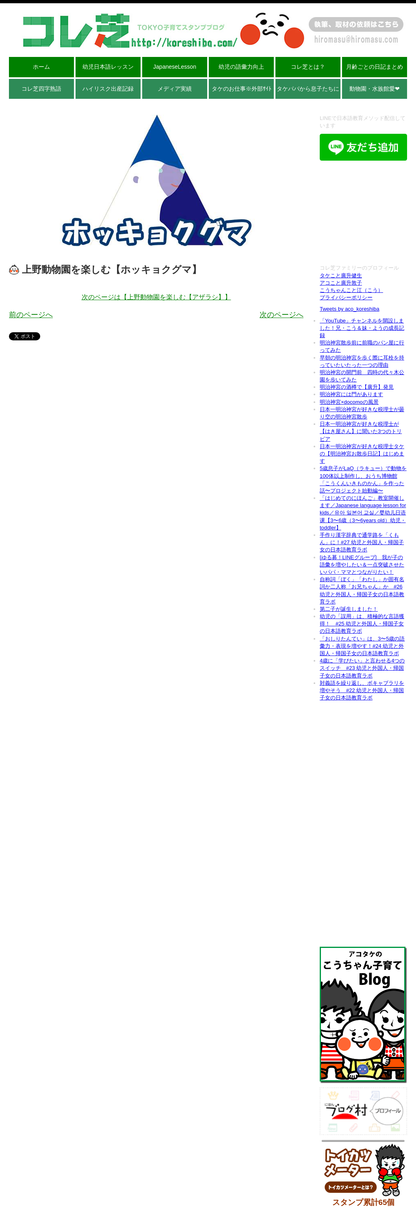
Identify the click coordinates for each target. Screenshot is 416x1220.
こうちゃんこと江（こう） (351, 290)
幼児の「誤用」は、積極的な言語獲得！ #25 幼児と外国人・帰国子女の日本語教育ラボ (362, 623)
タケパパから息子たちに (308, 88)
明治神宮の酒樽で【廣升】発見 (357, 387)
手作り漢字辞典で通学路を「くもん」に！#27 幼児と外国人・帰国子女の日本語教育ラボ (362, 542)
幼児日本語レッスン (108, 66)
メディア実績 (175, 88)
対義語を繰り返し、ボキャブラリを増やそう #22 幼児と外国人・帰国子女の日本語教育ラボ (362, 690)
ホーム (41, 66)
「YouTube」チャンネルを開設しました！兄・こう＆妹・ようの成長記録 (362, 328)
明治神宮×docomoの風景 (349, 402)
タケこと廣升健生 (341, 275)
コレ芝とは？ (308, 66)
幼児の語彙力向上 (241, 66)
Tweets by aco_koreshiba (349, 309)
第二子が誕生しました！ (349, 609)
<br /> (363, 213)
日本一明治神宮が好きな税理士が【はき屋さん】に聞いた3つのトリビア (361, 431)
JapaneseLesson (174, 66)
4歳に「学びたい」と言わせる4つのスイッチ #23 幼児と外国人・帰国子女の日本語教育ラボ (362, 668)
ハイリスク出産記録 (108, 88)
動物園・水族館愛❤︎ (374, 88)
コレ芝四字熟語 (41, 88)
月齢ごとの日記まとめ (374, 66)
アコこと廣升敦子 (341, 283)
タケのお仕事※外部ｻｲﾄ (241, 88)
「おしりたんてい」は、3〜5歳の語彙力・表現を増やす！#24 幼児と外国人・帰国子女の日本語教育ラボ (362, 646)
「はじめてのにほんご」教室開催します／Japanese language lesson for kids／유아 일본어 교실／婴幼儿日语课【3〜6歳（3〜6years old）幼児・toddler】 (363, 513)
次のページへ (281, 315)
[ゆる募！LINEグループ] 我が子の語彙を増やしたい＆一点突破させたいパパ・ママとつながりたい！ (362, 564)
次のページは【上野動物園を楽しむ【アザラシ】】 (156, 297)
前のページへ (31, 315)
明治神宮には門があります (351, 394)
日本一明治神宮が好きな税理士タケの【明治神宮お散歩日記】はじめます (362, 453)
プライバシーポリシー (346, 297)
